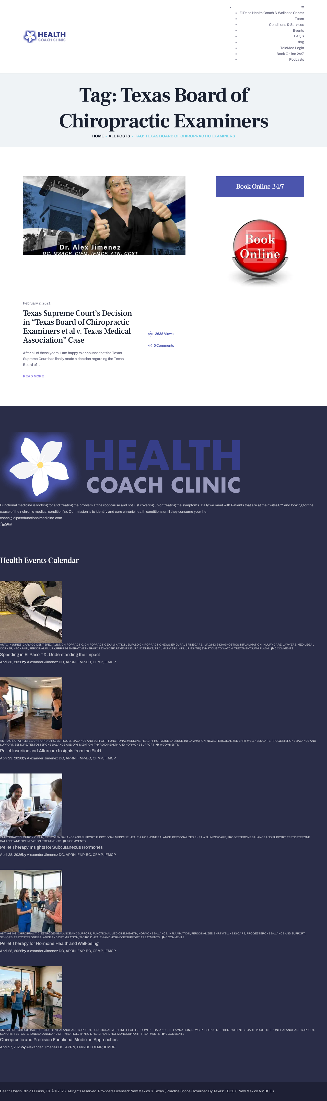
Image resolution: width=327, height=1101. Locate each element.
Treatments (78, 292)
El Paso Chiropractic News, (149, 644)
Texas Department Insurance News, (127, 648)
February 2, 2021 (37, 303)
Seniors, (21, 744)
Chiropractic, (73, 644)
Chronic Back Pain (49, 275)
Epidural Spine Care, (187, 644)
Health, (148, 740)
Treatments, (244, 648)
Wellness (115, 292)
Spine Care (41, 292)
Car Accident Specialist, (42, 644)
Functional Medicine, (125, 740)
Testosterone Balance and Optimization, (61, 744)
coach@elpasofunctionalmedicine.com (31, 518)
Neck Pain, (21, 648)
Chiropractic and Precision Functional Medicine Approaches (59, 1039)
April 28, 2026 (11, 855)
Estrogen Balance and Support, (82, 740)
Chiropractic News (125, 267)
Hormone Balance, (169, 740)
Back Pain (39, 267)
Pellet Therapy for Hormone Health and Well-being (49, 943)
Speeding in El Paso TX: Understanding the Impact (50, 654)
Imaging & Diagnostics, (222, 644)
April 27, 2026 (11, 1047)
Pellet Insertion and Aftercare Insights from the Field (50, 750)
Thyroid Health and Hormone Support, (110, 937)
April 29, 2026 (11, 758)
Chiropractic (77, 267)
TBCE (230, 1091)
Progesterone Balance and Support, (257, 837)
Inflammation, (251, 644)
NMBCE (265, 1091)
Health (110, 284)
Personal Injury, (42, 648)
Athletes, (25, 740)
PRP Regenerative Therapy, (77, 648)
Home (98, 136)
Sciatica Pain (144, 284)
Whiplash (261, 648)
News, (211, 740)
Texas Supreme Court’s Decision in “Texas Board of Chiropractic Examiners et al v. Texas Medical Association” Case (77, 327)
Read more (33, 376)
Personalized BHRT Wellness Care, (244, 740)
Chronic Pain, (33, 837)
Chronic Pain (95, 275)
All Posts (119, 136)
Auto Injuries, (11, 644)
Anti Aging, (9, 740)
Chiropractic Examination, (106, 644)
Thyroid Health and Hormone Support (124, 744)
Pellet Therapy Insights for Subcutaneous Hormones (51, 847)
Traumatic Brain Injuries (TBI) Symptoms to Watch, (194, 648)
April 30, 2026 (11, 662)
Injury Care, (273, 644)
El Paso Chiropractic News (59, 284)
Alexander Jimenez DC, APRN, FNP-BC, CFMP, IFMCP (71, 662)
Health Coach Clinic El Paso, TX (25, 1091)
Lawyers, (290, 644)
